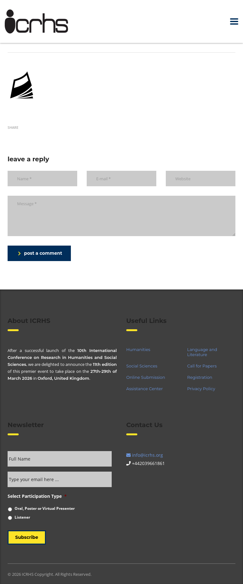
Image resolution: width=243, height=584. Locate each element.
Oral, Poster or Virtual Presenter (45, 508)
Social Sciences (141, 365)
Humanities (138, 349)
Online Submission (145, 377)
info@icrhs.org (144, 455)
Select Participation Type (37, 496)
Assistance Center (144, 388)
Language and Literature (202, 352)
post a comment (40, 253)
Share (13, 127)
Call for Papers (202, 365)
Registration (199, 377)
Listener (22, 517)
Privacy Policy (201, 388)
